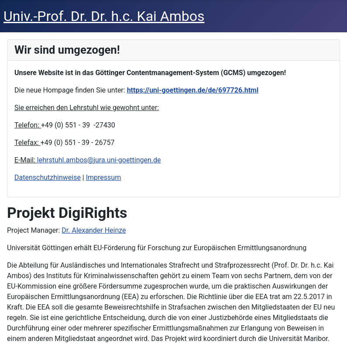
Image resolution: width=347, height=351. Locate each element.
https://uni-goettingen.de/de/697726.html (193, 90)
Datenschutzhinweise (47, 177)
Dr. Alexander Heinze (94, 230)
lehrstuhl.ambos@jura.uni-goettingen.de (99, 160)
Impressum (103, 177)
